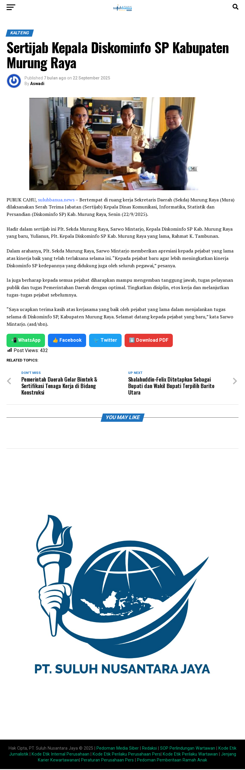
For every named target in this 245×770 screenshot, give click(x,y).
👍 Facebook (67, 340)
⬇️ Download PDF (148, 340)
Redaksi (149, 749)
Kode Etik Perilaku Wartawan (190, 755)
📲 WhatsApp (26, 340)
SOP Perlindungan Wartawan (187, 749)
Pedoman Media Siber (117, 749)
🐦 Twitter (105, 340)
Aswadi (37, 83)
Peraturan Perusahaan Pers (107, 761)
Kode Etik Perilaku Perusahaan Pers (127, 755)
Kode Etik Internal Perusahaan (60, 755)
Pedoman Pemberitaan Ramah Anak (172, 761)
